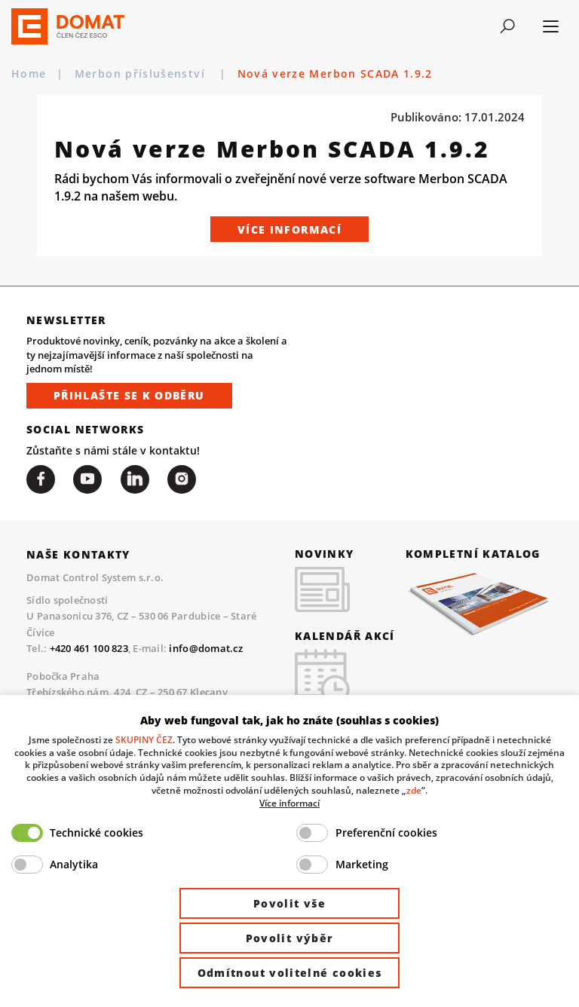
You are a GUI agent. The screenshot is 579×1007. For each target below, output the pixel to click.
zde (413, 790)
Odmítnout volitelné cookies (290, 973)
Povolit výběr (290, 938)
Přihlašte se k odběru (129, 395)
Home (28, 74)
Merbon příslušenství (142, 74)
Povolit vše (289, 903)
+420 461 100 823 (89, 648)
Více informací (289, 229)
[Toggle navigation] (508, 26)
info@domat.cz (205, 648)
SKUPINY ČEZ (144, 739)
